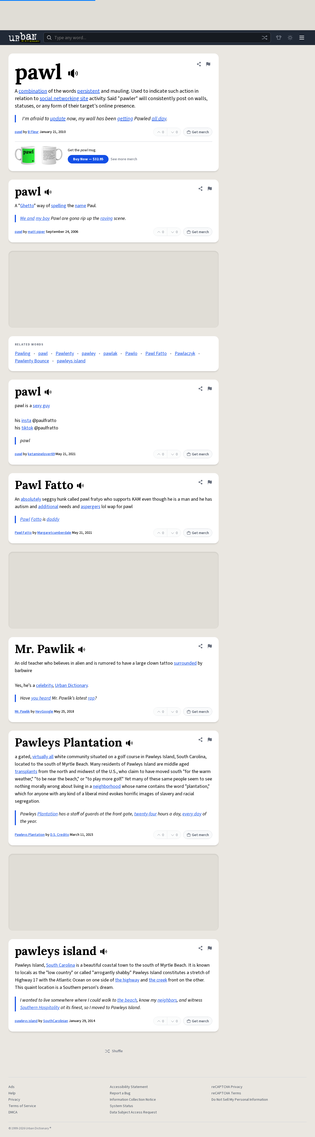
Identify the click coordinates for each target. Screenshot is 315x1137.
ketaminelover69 (41, 454)
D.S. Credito (59, 834)
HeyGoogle (44, 711)
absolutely (31, 499)
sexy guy (41, 405)
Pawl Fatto (156, 353)
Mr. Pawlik (22, 711)
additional (48, 506)
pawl (18, 132)
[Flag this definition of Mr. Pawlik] (209, 646)
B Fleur (33, 132)
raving (106, 218)
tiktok (27, 428)
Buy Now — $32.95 (88, 159)
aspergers (90, 506)
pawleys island (71, 361)
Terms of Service (22, 1106)
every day (191, 814)
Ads (11, 1087)
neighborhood (107, 786)
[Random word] (264, 37)
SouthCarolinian (55, 1021)
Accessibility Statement (129, 1087)
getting (125, 118)
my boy (43, 218)
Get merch (198, 132)
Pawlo (131, 353)
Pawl (25, 519)
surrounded (185, 663)
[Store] (278, 37)
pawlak (110, 353)
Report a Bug (120, 1093)
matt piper (36, 231)
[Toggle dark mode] (290, 37)
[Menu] (302, 37)
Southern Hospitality (40, 1007)
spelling (58, 205)
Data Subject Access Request (133, 1112)
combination (33, 91)
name (80, 205)
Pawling (22, 353)
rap (91, 698)
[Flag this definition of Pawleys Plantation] (209, 739)
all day (159, 118)
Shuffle (114, 1051)
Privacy (14, 1099)
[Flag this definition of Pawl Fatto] (209, 482)
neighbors (167, 1000)
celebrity (44, 685)
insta (26, 420)
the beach (127, 1000)
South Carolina (60, 965)
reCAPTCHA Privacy (227, 1087)
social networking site (64, 98)
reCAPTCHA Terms (226, 1093)
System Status (121, 1106)
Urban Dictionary (71, 685)
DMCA (12, 1112)
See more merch (124, 159)
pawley (89, 353)
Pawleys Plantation (30, 834)
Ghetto (27, 205)
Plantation (47, 814)
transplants (26, 771)
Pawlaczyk (185, 353)
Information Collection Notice (133, 1099)
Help (12, 1093)
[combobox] (157, 37)
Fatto (36, 519)
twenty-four (145, 814)
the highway (127, 980)
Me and (27, 218)
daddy (53, 519)
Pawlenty (65, 353)
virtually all (42, 756)
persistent (88, 91)
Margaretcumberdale (54, 532)
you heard (41, 698)
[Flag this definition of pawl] (208, 64)
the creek (158, 980)
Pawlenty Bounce (32, 361)
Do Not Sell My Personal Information (240, 1099)
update (58, 118)
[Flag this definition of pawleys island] (209, 948)
